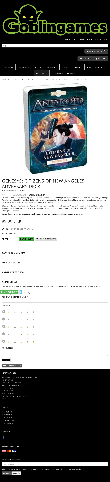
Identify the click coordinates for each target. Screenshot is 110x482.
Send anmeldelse (12, 365)
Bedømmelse (8, 305)
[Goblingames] (55, 19)
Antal (5, 239)
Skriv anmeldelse (37, 194)
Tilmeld (7, 473)
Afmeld (16, 473)
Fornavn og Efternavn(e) (14, 297)
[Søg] (106, 45)
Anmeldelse (7, 348)
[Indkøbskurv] (96, 51)
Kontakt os (101, 39)
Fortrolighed (70, 39)
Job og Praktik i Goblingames (15, 396)
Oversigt (6, 399)
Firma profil (86, 39)
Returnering (8, 391)
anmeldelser (19, 194)
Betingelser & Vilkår (11, 383)
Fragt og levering (10, 385)
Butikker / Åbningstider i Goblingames (20, 377)
